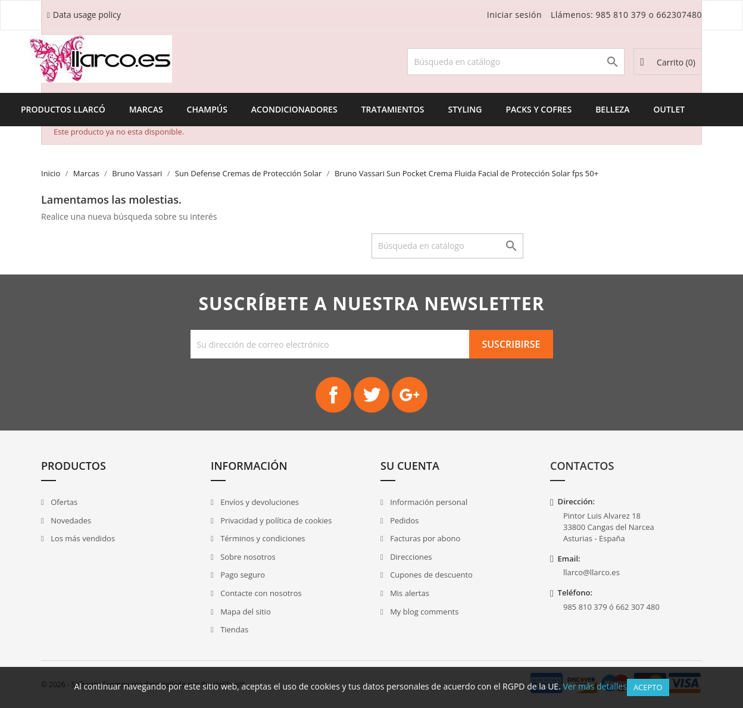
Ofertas (63, 502)
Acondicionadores (294, 109)
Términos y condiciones (261, 538)
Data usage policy (87, 14)
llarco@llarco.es (591, 572)
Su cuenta (409, 466)
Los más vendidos (82, 538)
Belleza (612, 109)
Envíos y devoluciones (258, 502)
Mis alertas (408, 593)
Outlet (669, 109)
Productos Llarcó (63, 109)
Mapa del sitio (244, 611)
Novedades (70, 520)
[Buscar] (516, 61)
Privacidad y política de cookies (275, 520)
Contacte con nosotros (260, 593)
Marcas (146, 109)
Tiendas (233, 629)
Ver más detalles (594, 686)
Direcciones (410, 556)
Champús (207, 109)
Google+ (409, 395)
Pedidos (403, 520)
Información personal (428, 502)
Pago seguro (241, 574)
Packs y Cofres (538, 109)
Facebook (333, 395)
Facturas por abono (424, 538)
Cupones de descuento (430, 574)
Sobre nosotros (247, 556)
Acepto (648, 687)
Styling (465, 109)
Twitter (371, 395)
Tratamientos (392, 109)
